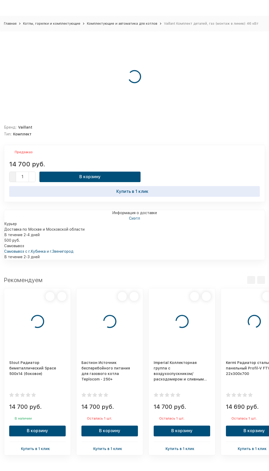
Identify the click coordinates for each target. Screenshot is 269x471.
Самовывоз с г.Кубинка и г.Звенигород (39, 251)
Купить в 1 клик (134, 191)
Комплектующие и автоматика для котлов (122, 23)
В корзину (90, 176)
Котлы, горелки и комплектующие (51, 23)
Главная (10, 23)
